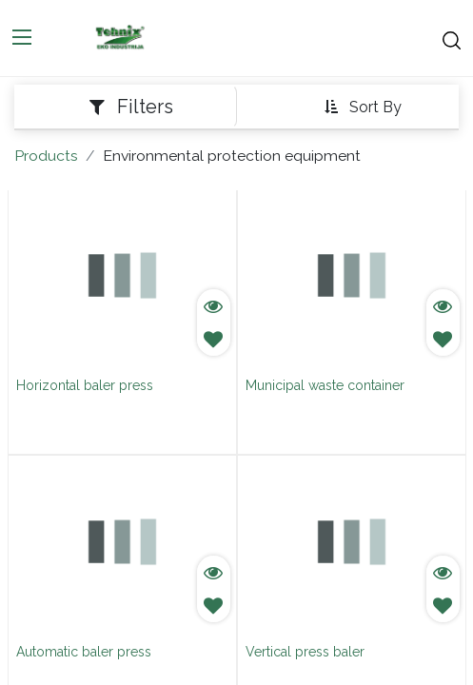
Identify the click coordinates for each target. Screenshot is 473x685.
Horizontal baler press (84, 385)
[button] (362, 107)
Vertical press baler (305, 651)
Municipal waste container (325, 385)
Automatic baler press (83, 651)
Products (46, 156)
